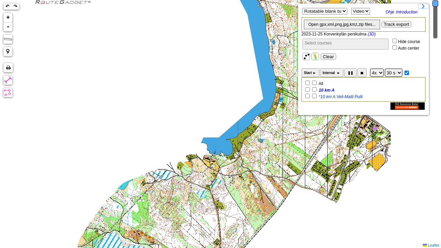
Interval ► (331, 73)
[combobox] (345, 44)
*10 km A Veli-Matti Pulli (340, 96)
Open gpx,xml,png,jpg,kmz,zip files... (342, 24)
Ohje (390, 12)
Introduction (407, 12)
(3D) (372, 34)
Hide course (409, 41)
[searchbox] (346, 43)
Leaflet (433, 245)
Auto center (408, 48)
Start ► (310, 73)
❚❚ (350, 73)
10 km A (326, 90)
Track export (396, 24)
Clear (328, 56)
